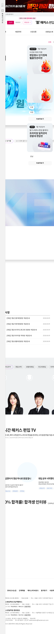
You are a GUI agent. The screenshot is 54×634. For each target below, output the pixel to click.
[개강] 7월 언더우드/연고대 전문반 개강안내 (22, 330)
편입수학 (19, 367)
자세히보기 (40, 119)
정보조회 (32, 618)
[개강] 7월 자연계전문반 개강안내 (18, 324)
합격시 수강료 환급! (27, 18)
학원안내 (3, 32)
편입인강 (26, 22)
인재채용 (22, 591)
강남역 (10, 22)
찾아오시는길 (11, 591)
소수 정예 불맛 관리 (22, 141)
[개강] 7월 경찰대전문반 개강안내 (18, 341)
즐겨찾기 (44, 591)
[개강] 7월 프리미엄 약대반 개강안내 (19, 336)
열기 (2, 17)
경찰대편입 (30, 367)
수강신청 (33, 32)
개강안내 (18, 32)
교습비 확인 (27, 606)
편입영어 (8, 367)
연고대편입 (42, 367)
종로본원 (17, 22)
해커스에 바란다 (33, 591)
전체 (49, 42)
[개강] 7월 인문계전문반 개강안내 (18, 318)
